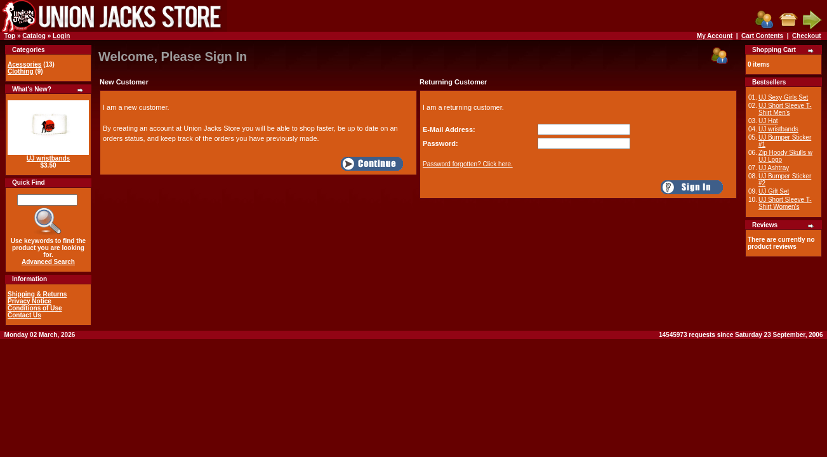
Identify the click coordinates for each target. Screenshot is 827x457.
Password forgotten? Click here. (468, 164)
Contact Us (24, 315)
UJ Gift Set (773, 191)
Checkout (806, 35)
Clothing (21, 71)
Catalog (34, 35)
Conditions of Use (35, 308)
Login (61, 35)
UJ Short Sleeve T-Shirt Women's (785, 203)
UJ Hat (768, 120)
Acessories (24, 64)
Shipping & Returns (37, 294)
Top (10, 35)
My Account (714, 35)
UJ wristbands (48, 158)
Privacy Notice (29, 301)
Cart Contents (762, 35)
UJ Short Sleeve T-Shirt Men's (785, 109)
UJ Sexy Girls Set (783, 97)
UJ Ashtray (773, 167)
